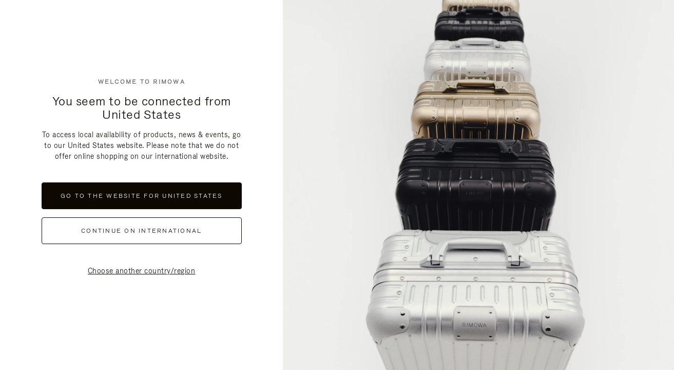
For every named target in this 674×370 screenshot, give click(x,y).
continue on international (141, 231)
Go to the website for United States (142, 196)
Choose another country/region (142, 270)
